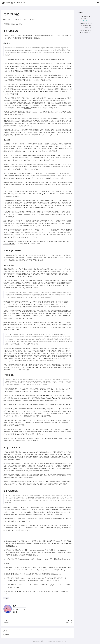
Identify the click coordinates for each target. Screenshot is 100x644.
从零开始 (6, 622)
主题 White (27, 108)
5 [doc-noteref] (43, 353)
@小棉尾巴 (19, 149)
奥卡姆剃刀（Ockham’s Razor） (13, 468)
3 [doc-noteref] (51, 297)
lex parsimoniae (85, 30)
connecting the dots (39, 358)
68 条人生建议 (41, 541)
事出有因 (86, 18)
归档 (18, 3)
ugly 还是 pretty (52, 398)
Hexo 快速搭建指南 (57, 84)
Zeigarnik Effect (10, 276)
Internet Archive (20, 178)
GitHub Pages (16, 191)
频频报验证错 (43, 241)
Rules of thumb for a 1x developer (28, 591)
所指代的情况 (47, 552)
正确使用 (16, 400)
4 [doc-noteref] (20, 343)
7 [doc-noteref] (50, 470)
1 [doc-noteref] (56, 52)
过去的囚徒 (68, 622)
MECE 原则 (44, 395)
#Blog (6, 598)
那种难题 (31, 367)
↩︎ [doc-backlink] (16, 546)
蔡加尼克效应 (87, 25)
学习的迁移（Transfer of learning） (15, 507)
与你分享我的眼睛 (8, 3)
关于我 (23, 3)
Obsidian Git (62, 98)
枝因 (42, 641)
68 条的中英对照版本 (58, 543)
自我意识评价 (87, 28)
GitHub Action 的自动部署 (28, 91)
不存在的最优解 (85, 16)
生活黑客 (52, 550)
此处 (44, 232)
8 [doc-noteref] (9, 502)
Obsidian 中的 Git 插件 (46, 91)
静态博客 (86, 21)
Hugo (19, 146)
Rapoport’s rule (25, 205)
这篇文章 (26, 149)
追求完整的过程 (85, 32)
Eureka (11, 226)
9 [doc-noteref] (21, 509)
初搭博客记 (6, 635)
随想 (33, 19)
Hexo (29, 59)
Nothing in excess (86, 23)
